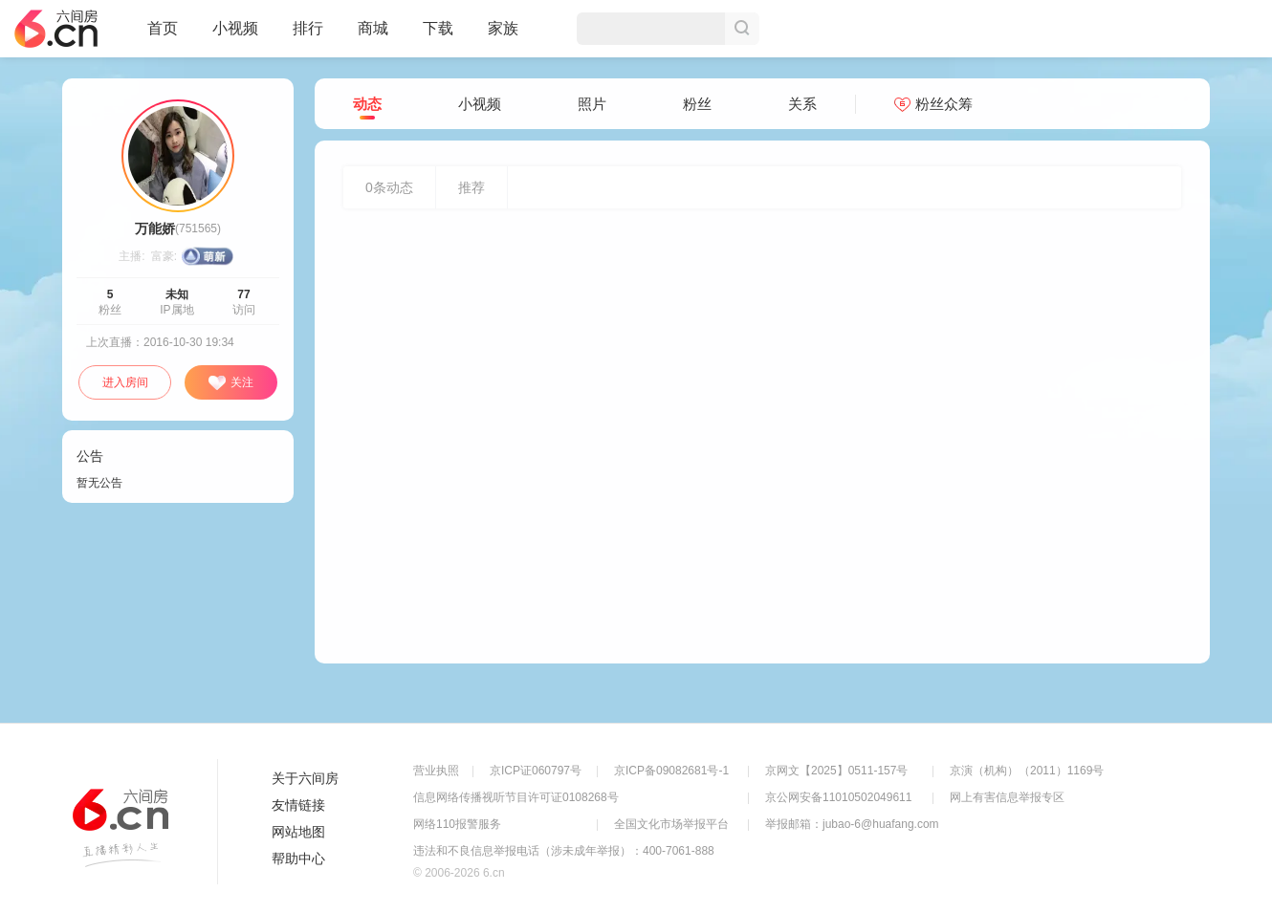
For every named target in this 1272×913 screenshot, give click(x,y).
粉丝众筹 (933, 104)
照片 (592, 104)
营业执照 (436, 770)
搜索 (742, 28)
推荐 (471, 187)
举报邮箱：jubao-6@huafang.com (852, 824)
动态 (367, 105)
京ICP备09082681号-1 (671, 770)
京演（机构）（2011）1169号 (1027, 770)
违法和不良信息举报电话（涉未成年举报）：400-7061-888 (563, 851)
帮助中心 (298, 858)
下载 (438, 28)
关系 (802, 104)
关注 (230, 383)
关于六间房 (305, 778)
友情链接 (298, 805)
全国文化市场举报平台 (671, 824)
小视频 (235, 36)
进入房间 (125, 382)
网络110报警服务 (457, 824)
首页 (162, 36)
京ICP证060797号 (535, 770)
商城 (373, 36)
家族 (503, 36)
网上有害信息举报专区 (1007, 797)
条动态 (389, 187)
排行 (308, 28)
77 (243, 294)
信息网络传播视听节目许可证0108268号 (516, 797)
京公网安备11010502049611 (838, 797)
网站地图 (298, 831)
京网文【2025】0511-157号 (836, 770)
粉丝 (697, 104)
